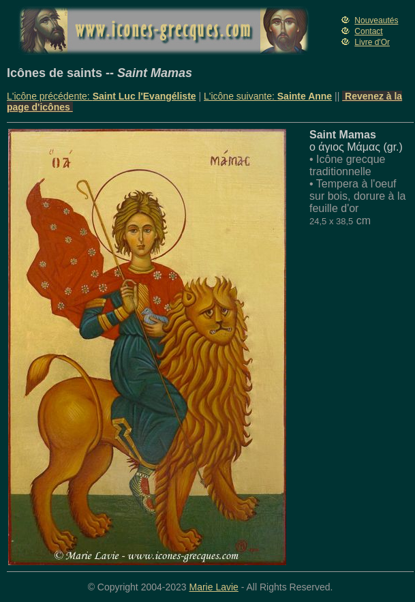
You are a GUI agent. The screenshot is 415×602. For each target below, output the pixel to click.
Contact (368, 31)
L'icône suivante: (268, 96)
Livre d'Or (372, 42)
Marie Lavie (213, 587)
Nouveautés (376, 20)
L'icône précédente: (101, 96)
